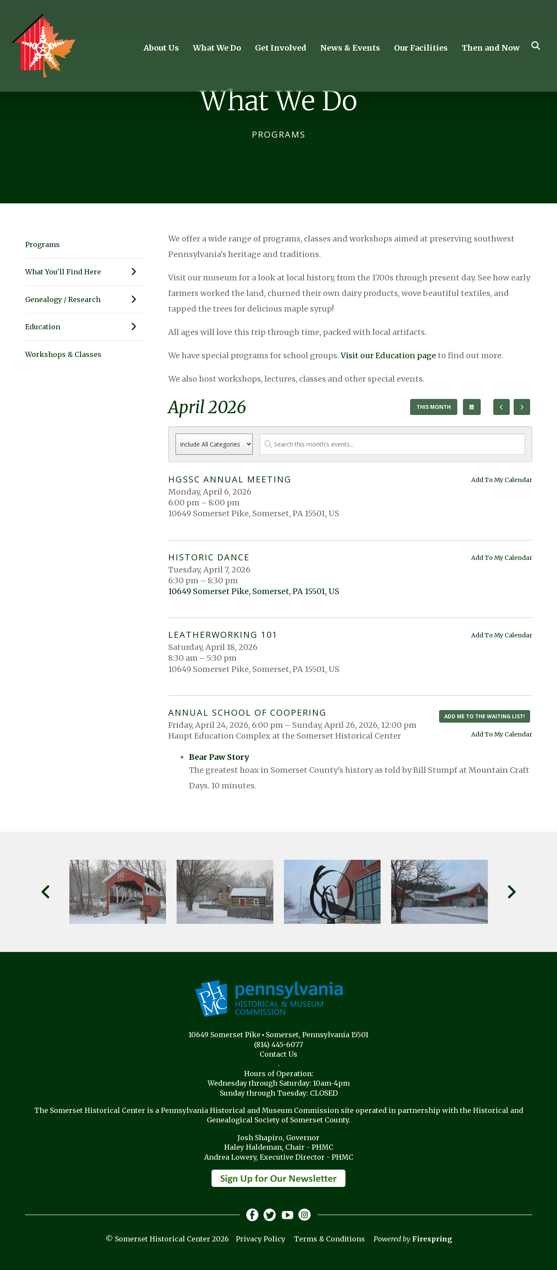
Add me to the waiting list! (484, 716)
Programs (42, 244)
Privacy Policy (260, 1239)
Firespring (432, 1239)
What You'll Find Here (84, 271)
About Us (161, 48)
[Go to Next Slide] (511, 891)
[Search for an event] (392, 444)
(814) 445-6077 (278, 1044)
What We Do (217, 48)
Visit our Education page (388, 355)
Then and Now (491, 48)
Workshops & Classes (63, 354)
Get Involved (280, 48)
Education (84, 326)
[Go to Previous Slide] (46, 891)
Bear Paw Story (219, 757)
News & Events (350, 48)
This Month (434, 407)
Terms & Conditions (329, 1239)
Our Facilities (421, 48)
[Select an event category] (214, 444)
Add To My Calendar (501, 480)
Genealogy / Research (84, 299)
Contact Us (278, 1054)
